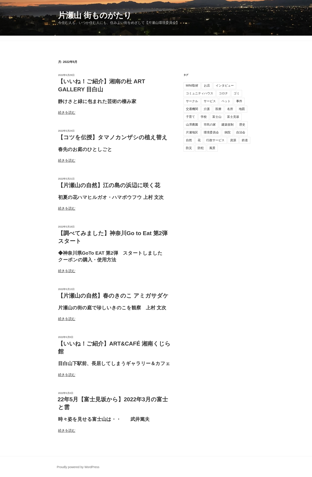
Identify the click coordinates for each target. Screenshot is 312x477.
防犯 (201, 148)
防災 (189, 148)
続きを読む (66, 112)
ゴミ (237, 93)
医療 (218, 109)
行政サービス (215, 140)
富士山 (216, 116)
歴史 (242, 124)
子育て (190, 116)
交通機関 (192, 109)
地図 (242, 109)
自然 (189, 140)
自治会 (240, 132)
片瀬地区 (192, 132)
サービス (210, 101)
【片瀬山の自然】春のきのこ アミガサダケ (113, 295)
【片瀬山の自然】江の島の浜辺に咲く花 (109, 185)
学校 (204, 116)
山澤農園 (192, 124)
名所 (230, 109)
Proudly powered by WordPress (78, 467)
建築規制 (227, 124)
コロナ (223, 93)
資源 (233, 140)
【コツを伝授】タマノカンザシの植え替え (112, 137)
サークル (192, 101)
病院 (227, 132)
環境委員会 (211, 132)
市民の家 (210, 124)
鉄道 (245, 140)
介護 (207, 109)
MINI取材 (192, 85)
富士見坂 (233, 116)
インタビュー (225, 85)
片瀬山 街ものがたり (95, 15)
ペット (226, 101)
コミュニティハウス (199, 93)
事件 (239, 101)
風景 (212, 148)
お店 (207, 85)
